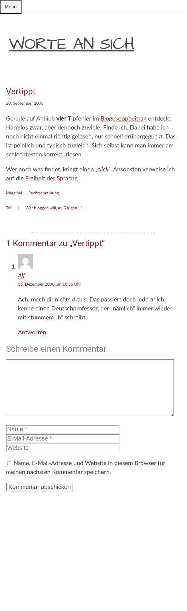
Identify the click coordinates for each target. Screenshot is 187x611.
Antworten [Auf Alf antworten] (32, 332)
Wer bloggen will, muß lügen (51, 207)
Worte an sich (71, 44)
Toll (9, 207)
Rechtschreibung (43, 192)
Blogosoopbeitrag (124, 118)
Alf (21, 275)
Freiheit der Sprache (51, 178)
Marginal (14, 192)
